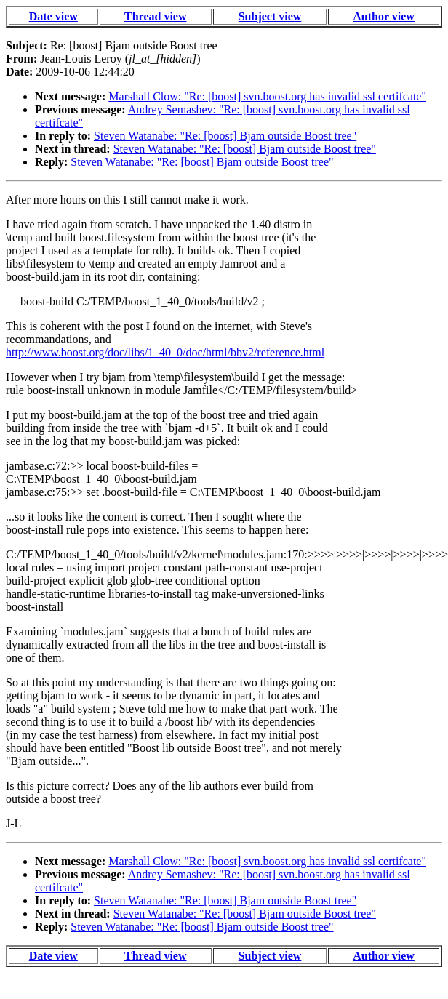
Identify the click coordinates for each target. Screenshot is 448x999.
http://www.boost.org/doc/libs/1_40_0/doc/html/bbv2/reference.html (165, 352)
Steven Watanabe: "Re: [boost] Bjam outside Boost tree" (225, 135)
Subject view (270, 16)
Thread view (155, 16)
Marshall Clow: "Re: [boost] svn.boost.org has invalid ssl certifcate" (267, 96)
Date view (53, 16)
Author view (384, 16)
